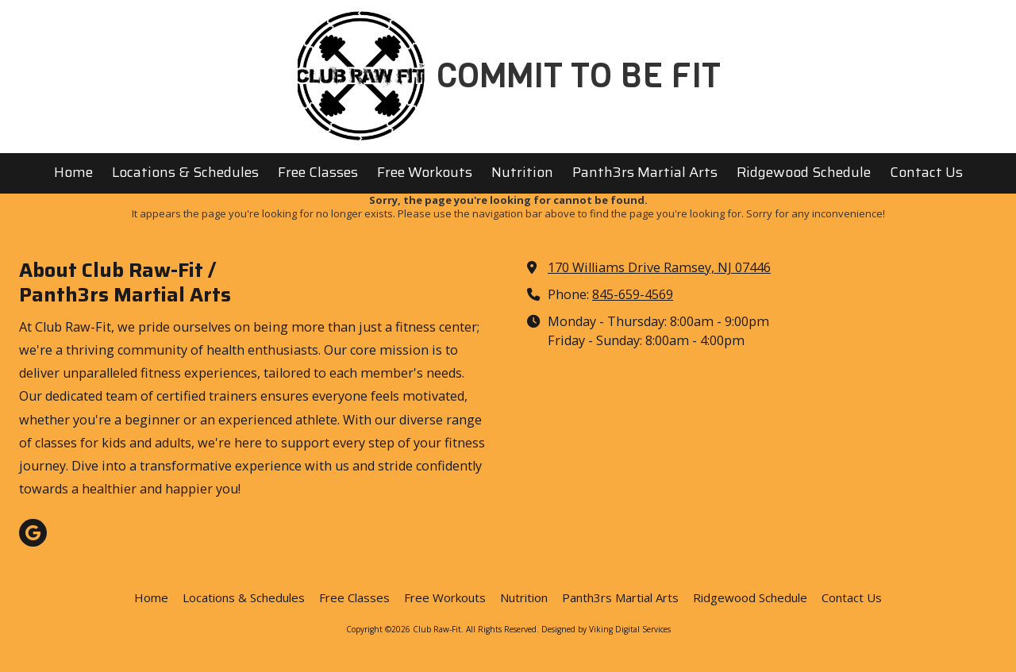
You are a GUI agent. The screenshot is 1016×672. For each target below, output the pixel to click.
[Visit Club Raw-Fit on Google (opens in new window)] (33, 533)
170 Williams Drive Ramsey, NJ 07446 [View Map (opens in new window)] (659, 267)
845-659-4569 (632, 294)
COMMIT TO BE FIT (579, 75)
